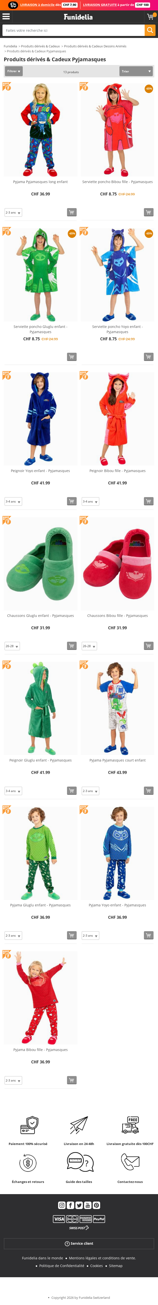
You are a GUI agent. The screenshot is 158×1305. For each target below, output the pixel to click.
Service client (79, 1243)
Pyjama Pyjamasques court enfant (118, 760)
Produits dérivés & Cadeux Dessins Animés (95, 46)
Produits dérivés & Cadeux (40, 46)
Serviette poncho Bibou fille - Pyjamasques (117, 181)
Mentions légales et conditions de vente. (102, 1258)
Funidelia (10, 46)
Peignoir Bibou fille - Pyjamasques (118, 470)
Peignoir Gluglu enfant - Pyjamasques (40, 760)
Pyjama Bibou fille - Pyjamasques (40, 1049)
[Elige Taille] (13, 212)
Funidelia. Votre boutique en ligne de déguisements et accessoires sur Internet (78, 17)
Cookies (96, 1265)
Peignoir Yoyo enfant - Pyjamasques (40, 470)
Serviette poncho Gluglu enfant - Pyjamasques (41, 329)
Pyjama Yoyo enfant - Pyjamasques (117, 905)
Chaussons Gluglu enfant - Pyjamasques (40, 615)
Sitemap (116, 1265)
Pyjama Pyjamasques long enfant (40, 181)
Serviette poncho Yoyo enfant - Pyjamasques (117, 329)
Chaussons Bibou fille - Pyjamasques (117, 615)
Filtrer (12, 71)
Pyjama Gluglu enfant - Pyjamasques (40, 905)
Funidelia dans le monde (42, 1258)
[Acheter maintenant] (72, 212)
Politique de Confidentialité (61, 1265)
